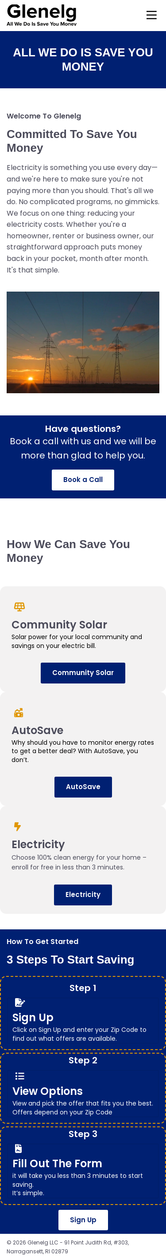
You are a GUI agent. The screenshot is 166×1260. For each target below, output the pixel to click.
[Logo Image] (42, 15)
